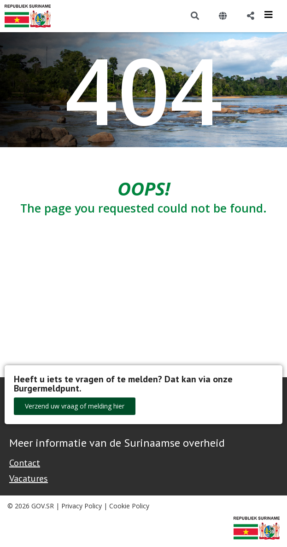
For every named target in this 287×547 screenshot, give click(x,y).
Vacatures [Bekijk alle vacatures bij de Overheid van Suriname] (28, 478)
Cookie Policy (129, 505)
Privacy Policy (81, 505)
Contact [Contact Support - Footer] (24, 463)
